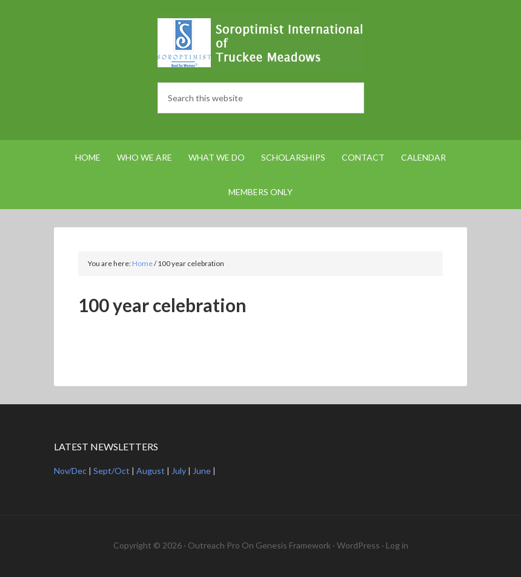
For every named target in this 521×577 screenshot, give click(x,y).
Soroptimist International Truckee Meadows (260, 42)
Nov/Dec (70, 470)
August (150, 470)
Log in (397, 545)
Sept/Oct (111, 470)
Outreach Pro (214, 545)
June (202, 470)
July (178, 470)
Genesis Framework (293, 545)
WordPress (358, 545)
